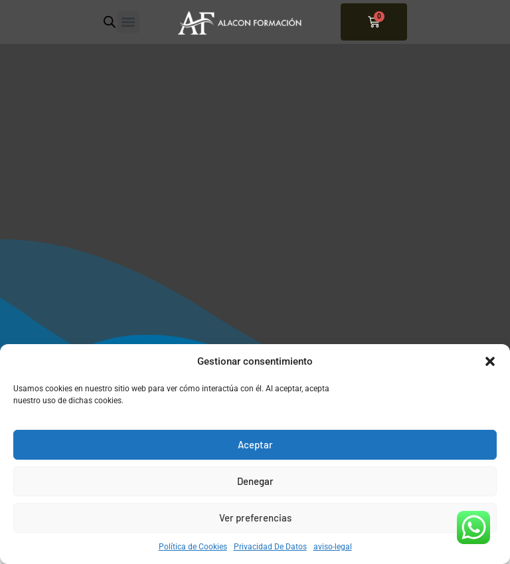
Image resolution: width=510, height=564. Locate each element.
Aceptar (255, 444)
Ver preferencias (255, 517)
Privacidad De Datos (270, 546)
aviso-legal (332, 546)
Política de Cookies (193, 546)
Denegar (255, 481)
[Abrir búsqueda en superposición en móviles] (109, 22)
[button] (490, 361)
